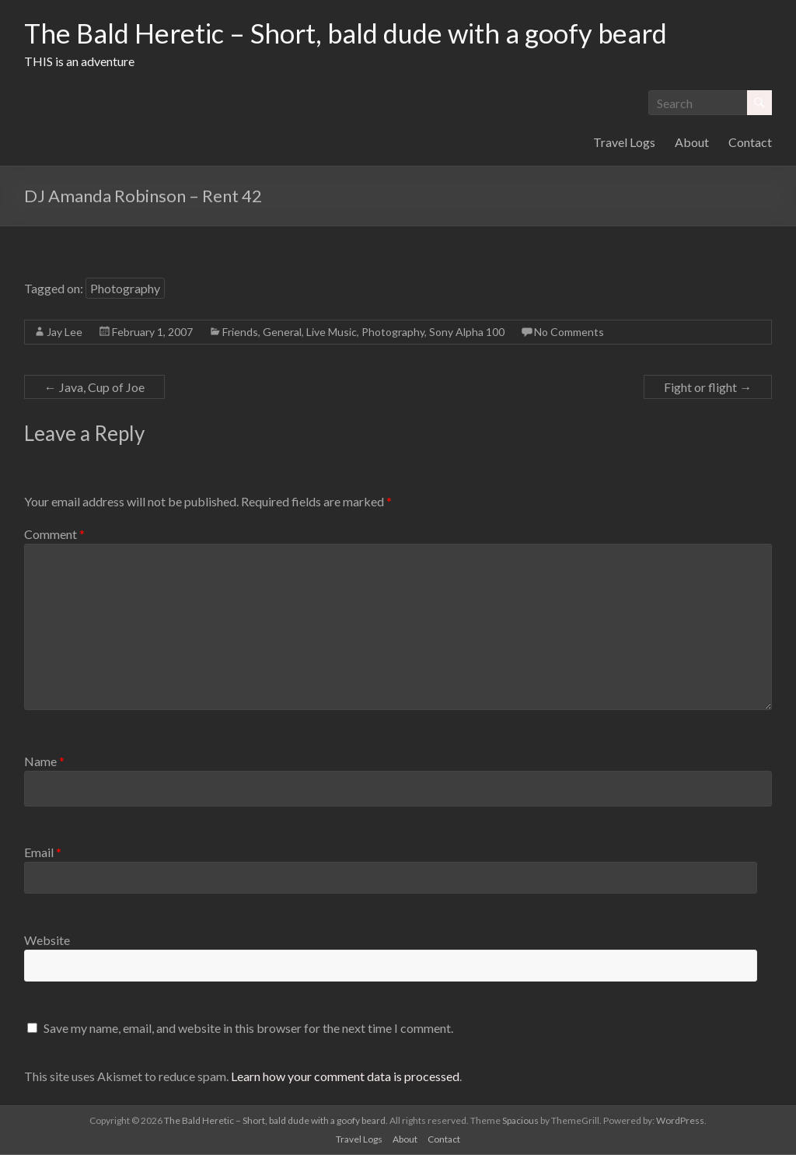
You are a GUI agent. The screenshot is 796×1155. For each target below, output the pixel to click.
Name (44, 761)
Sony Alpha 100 (466, 332)
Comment (54, 534)
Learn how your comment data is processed (345, 1076)
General (282, 332)
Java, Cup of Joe (94, 387)
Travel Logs (624, 142)
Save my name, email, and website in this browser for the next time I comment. (248, 1028)
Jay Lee (64, 332)
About (692, 142)
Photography (125, 289)
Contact (750, 142)
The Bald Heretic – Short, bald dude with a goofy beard (357, 33)
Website (47, 940)
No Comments (569, 332)
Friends (240, 332)
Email (42, 852)
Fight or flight (708, 387)
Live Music (331, 332)
